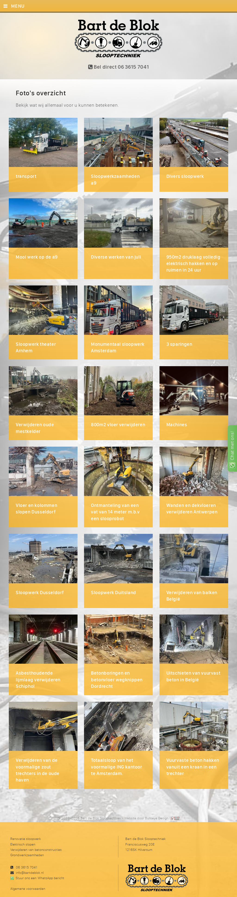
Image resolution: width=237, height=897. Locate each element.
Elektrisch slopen (22, 836)
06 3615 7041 (26, 859)
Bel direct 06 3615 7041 (118, 67)
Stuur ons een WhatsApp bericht (40, 870)
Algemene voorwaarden (27, 880)
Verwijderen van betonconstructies (36, 841)
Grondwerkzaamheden (27, 846)
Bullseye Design (156, 810)
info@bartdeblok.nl (30, 864)
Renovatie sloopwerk (25, 830)
